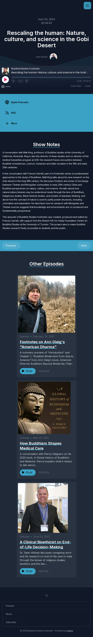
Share (88, 86)
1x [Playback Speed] (20, 81)
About (9, 614)
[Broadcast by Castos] (5, 86)
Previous (11, 245)
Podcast (10, 605)
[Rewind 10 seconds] (13, 81)
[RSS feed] (46, 595)
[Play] (5, 79)
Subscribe (76, 86)
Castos (70, 631)
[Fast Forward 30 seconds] (27, 81)
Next (84, 245)
